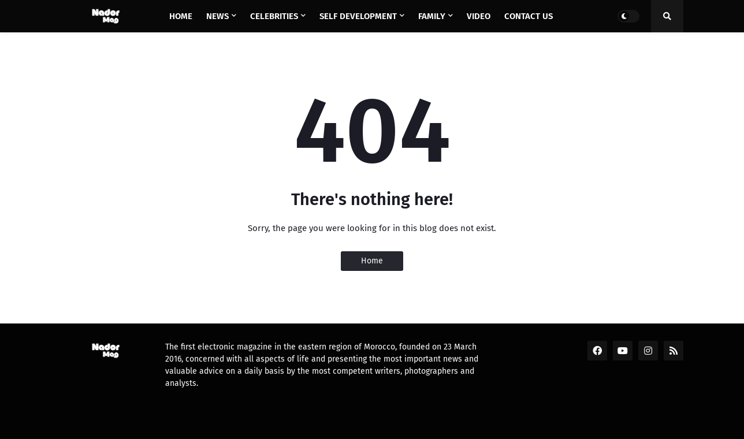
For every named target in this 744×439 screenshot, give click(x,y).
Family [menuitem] (431, 16)
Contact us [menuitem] (528, 16)
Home (372, 261)
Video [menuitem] (478, 16)
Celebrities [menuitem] (274, 16)
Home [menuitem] (180, 16)
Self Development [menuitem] (358, 16)
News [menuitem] (217, 16)
